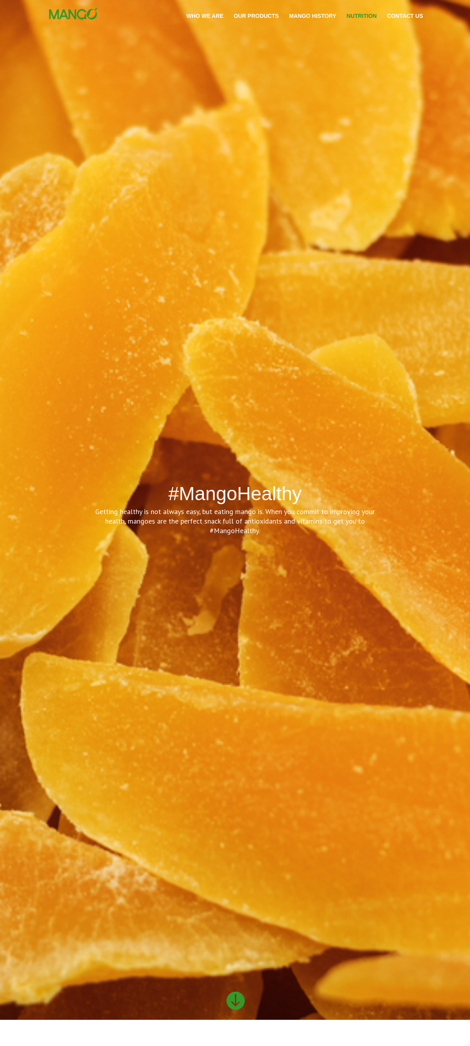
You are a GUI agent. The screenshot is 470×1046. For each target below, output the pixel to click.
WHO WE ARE (205, 16)
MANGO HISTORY (312, 16)
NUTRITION (362, 16)
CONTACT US (405, 16)
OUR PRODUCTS (256, 16)
